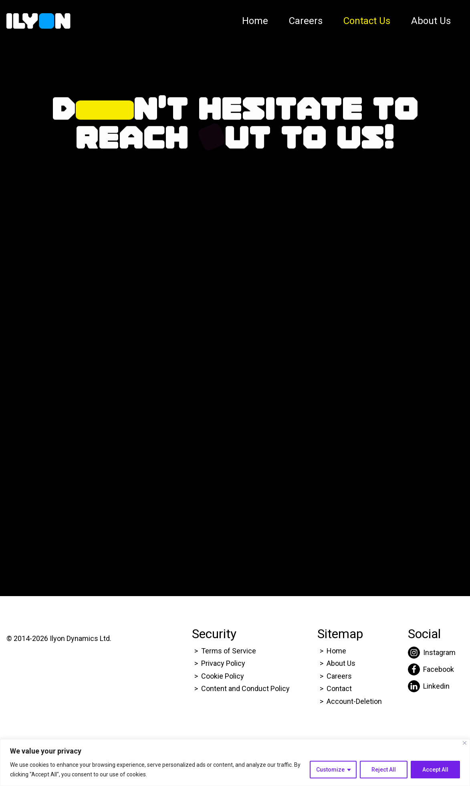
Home (255, 20)
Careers (306, 20)
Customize (330, 769)
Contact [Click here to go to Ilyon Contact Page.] (339, 688)
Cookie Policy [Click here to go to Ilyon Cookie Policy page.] (222, 676)
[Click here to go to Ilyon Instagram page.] (432, 653)
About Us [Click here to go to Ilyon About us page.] (341, 663)
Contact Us (366, 20)
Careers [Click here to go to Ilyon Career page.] (339, 676)
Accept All (435, 769)
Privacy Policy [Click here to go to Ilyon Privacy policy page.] (223, 663)
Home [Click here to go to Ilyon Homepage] (336, 651)
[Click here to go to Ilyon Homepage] (38, 21)
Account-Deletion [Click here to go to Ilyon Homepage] (354, 701)
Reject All (383, 769)
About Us (431, 20)
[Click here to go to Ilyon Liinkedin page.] (432, 686)
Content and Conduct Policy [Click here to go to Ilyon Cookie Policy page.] (246, 688)
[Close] (464, 743)
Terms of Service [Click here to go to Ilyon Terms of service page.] (228, 651)
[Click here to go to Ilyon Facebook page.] (432, 669)
